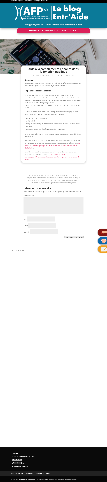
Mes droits (70, 75)
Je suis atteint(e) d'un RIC (48, 75)
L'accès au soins (62, 75)
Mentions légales (17, 473)
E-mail (26, 226)
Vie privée (29, 473)
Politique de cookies (43, 473)
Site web (26, 232)
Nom (25, 219)
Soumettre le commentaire (74, 237)
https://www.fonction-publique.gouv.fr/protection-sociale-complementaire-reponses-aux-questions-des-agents (53, 156)
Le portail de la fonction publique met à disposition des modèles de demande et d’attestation (52, 145)
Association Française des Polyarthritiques (32, 479)
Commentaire (29, 195)
